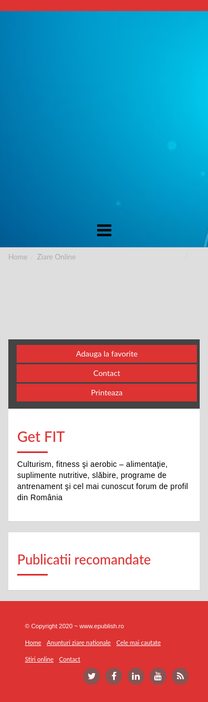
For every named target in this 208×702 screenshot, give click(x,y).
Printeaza (107, 392)
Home (18, 256)
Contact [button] (106, 373)
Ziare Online (56, 256)
